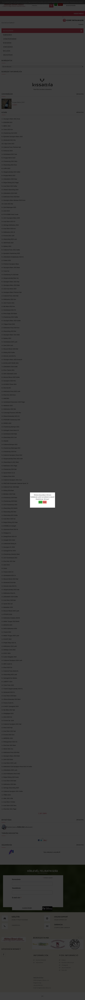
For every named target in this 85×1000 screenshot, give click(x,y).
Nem (44, 502)
